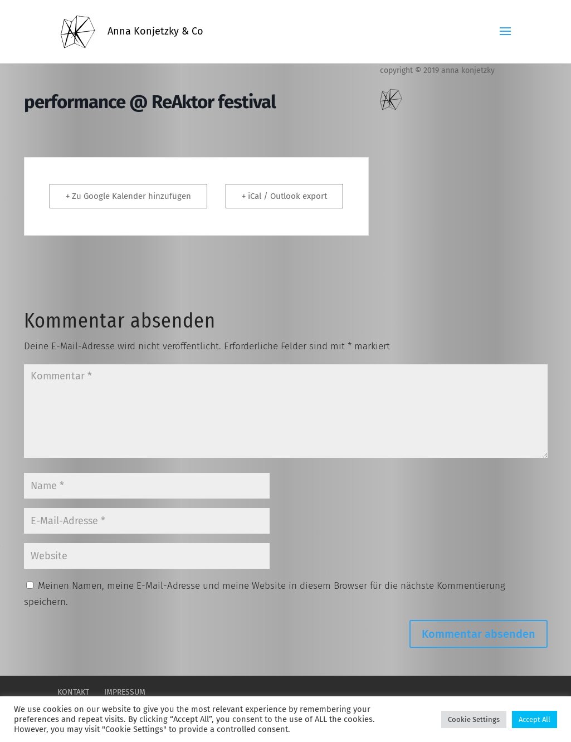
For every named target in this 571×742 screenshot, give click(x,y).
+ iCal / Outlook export (284, 196)
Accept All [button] (534, 719)
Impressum (124, 692)
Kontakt (73, 692)
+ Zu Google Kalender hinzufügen (128, 196)
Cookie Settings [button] (474, 719)
